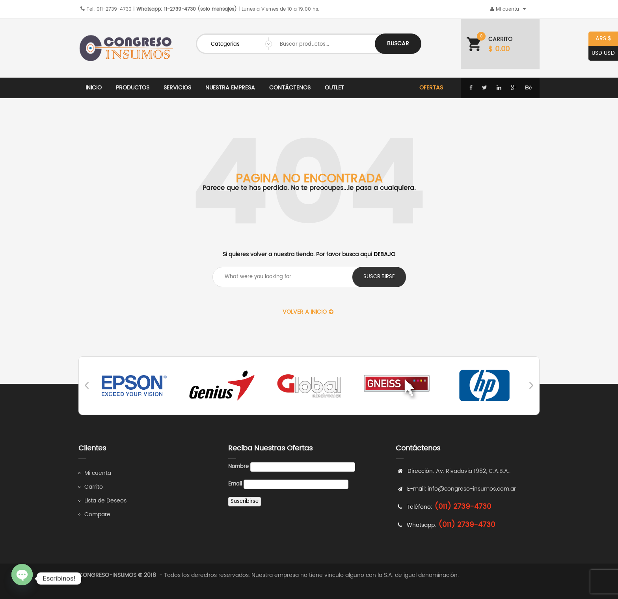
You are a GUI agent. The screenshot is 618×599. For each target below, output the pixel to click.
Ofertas (431, 87)
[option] (134, 386)
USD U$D (601, 53)
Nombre (238, 467)
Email (235, 484)
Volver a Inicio (308, 311)
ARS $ (599, 39)
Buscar (398, 43)
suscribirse (379, 277)
